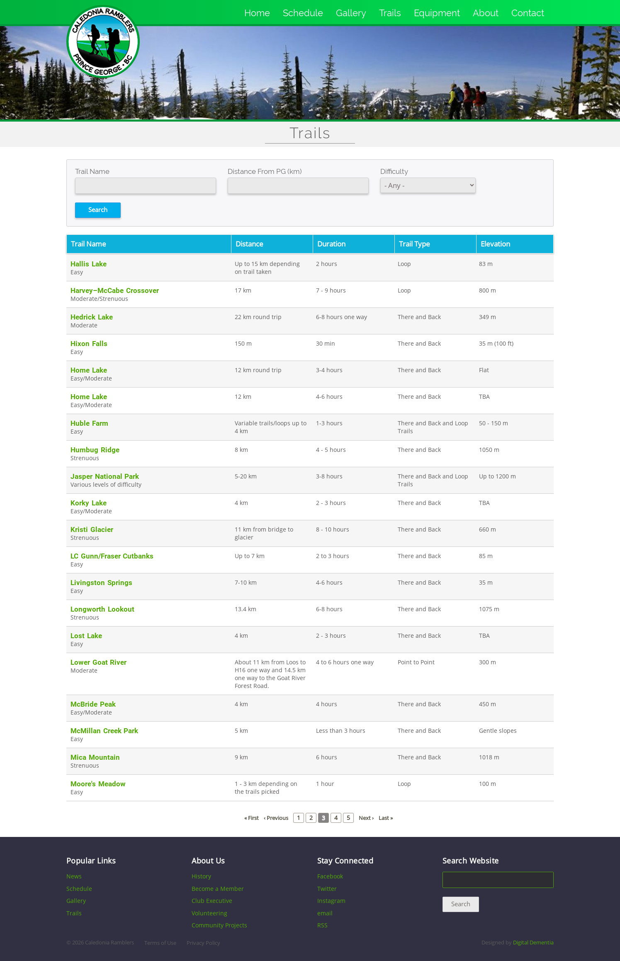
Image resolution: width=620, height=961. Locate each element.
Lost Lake (86, 636)
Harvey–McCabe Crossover (115, 290)
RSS (322, 925)
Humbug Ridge (95, 450)
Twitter (327, 889)
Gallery (351, 12)
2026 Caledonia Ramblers (103, 942)
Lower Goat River (98, 662)
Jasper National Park (105, 476)
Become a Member (218, 889)
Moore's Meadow (98, 784)
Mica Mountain (95, 757)
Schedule (303, 12)
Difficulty (394, 171)
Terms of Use (160, 942)
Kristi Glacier (92, 529)
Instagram (331, 901)
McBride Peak (93, 704)
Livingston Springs (101, 582)
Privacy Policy (203, 942)
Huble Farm (89, 423)
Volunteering (209, 913)
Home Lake (89, 370)
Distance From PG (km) (265, 171)
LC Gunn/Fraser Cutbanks (112, 556)
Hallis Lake (89, 264)
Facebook (330, 876)
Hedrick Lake (92, 317)
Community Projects (219, 925)
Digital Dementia (533, 942)
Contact (527, 12)
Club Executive (212, 901)
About (485, 12)
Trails (390, 12)
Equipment (437, 12)
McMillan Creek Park (104, 731)
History (201, 876)
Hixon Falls (89, 343)
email (325, 913)
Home (257, 12)
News (74, 876)
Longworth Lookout (102, 609)
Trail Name (92, 171)
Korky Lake (89, 503)
